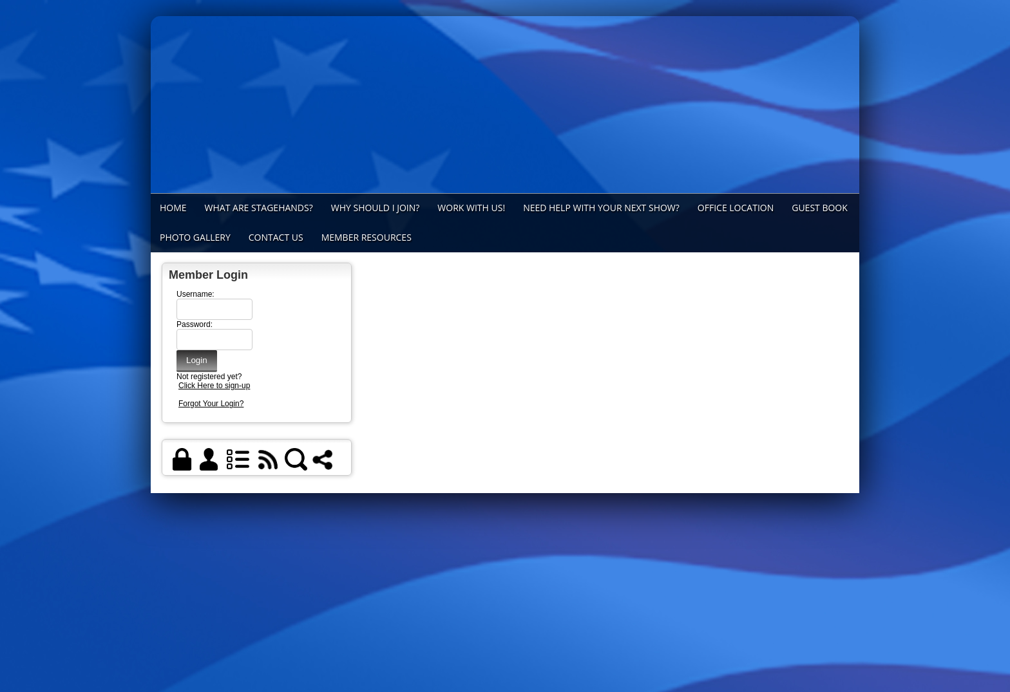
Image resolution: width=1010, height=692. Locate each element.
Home (173, 207)
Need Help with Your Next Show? (601, 207)
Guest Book (820, 207)
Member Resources (366, 237)
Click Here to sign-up (214, 385)
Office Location (736, 207)
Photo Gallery (195, 237)
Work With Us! (471, 207)
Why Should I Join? (375, 207)
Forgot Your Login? (210, 403)
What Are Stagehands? (259, 207)
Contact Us (276, 237)
